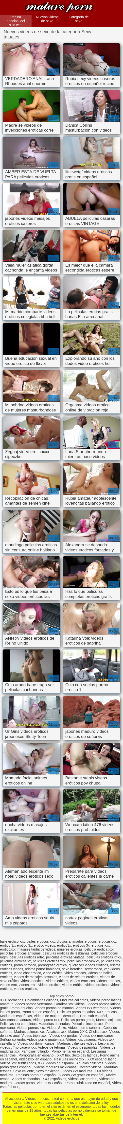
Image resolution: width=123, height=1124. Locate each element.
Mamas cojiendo (108, 1020)
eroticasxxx (107, 941)
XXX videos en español (56, 1063)
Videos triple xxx (34, 1036)
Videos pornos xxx (31, 1028)
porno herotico (25, 965)
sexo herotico (72, 969)
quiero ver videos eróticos (88, 965)
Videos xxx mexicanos (96, 1036)
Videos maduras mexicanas (56, 1067)
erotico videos (44, 945)
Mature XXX (77, 1032)
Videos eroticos (59, 8)
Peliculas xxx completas (18, 1024)
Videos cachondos (26, 1079)
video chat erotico (27, 973)
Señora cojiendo (12, 1039)
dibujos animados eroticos (77, 941)
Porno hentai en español (70, 1051)
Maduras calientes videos (76, 1043)
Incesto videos (90, 1067)
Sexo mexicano (48, 1071)
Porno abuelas (21, 1008)
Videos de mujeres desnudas (56, 1016)
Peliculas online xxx (69, 1059)
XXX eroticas (107, 1012)
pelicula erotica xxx (98, 949)
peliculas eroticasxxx (83, 961)
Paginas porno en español (36, 1075)
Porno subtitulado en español (87, 1083)
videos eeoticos (32, 981)
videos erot (8, 985)
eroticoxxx (8, 949)
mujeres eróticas (70, 949)
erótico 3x (24, 945)
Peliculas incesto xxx (87, 1024)
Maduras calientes (74, 1000)
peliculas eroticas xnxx (104, 957)
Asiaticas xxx (56, 1032)
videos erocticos (82, 981)
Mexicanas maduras (15, 1020)
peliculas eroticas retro (27, 957)
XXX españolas (54, 1079)
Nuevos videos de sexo (47, 19)
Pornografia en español (37, 1055)
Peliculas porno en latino (76, 1012)
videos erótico (72, 985)
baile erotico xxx (12, 941)
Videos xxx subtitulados (18, 1063)
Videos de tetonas (52, 1047)
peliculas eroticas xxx (49, 961)
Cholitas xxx (98, 1032)
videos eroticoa (96, 985)
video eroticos (75, 973)
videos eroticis (49, 985)
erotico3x (64, 945)
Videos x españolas (83, 1047)
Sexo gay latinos (85, 1055)
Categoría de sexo (79, 19)
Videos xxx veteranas (91, 1008)
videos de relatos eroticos (78, 977)
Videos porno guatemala (45, 1039)
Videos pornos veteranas (33, 1004)
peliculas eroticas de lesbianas (66, 953)
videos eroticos (25, 989)
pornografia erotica (52, 965)
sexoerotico (93, 969)
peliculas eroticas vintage (65, 957)
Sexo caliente (23, 1071)
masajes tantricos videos (36, 949)
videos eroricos (108, 981)
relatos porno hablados (42, 969)
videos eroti (27, 985)
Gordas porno (24, 1083)
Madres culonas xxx (29, 1032)
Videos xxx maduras (76, 1071)
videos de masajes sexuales (35, 977)
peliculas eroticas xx (15, 961)
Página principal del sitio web (16, 21)
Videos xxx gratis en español (81, 1075)
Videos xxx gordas (64, 1036)
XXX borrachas (11, 1000)
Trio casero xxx (24, 1047)
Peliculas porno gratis (77, 1020)
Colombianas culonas (41, 1000)
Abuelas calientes (90, 1063)
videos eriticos (57, 981)
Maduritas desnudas (54, 1024)
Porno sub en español (38, 1012)
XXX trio (63, 1055)
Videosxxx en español (35, 1059)
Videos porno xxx (46, 1020)
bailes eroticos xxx (41, 941)
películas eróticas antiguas (20, 953)
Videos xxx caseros (81, 1039)
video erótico (52, 973)
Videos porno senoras (85, 1028)
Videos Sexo (56, 1028)
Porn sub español (93, 1016)
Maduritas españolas (16, 1016)
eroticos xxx (100, 945)
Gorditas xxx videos (70, 1004)
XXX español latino (102, 1059)
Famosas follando (35, 1051)
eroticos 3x (81, 945)
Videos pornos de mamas (54, 1008)
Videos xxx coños (50, 1083)
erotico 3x (7, 945)
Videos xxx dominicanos (36, 1043)
